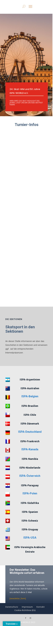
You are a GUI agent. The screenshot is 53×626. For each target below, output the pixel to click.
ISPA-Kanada (29, 449)
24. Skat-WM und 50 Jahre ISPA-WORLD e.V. (25, 91)
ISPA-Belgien (29, 396)
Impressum (27, 606)
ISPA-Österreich (29, 476)
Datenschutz (11, 606)
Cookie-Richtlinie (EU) (24, 610)
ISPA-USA (29, 537)
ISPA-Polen (30, 493)
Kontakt (40, 606)
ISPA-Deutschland (30, 431)
